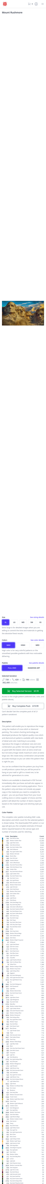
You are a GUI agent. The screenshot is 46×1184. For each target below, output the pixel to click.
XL (6, 622)
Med (37, 645)
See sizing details (37, 617)
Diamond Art (34, 668)
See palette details (36, 663)
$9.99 (23, 691)
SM (31, 622)
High (23, 645)
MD (23, 622)
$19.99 (23, 706)
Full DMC (12, 668)
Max (8, 645)
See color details (37, 640)
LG (14, 622)
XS (40, 622)
